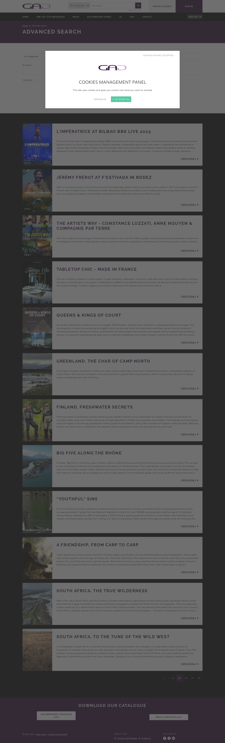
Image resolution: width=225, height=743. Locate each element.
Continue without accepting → (159, 55)
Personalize (100, 99)
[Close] (112, 371)
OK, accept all (121, 99)
